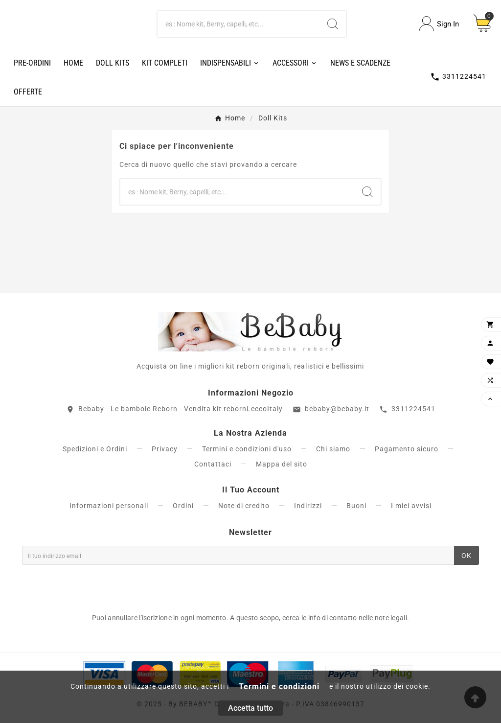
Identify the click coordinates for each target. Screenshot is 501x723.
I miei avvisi (411, 506)
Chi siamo (333, 449)
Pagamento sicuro (406, 449)
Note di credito (244, 506)
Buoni (356, 506)
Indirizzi (308, 506)
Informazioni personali (108, 506)
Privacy (165, 449)
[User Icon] (439, 23)
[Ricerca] (239, 24)
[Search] (332, 24)
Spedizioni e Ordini (95, 449)
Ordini (183, 506)
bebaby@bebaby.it (337, 409)
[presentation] (96, 586)
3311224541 (413, 409)
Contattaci (212, 464)
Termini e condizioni (279, 686)
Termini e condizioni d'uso (247, 449)
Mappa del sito (281, 464)
